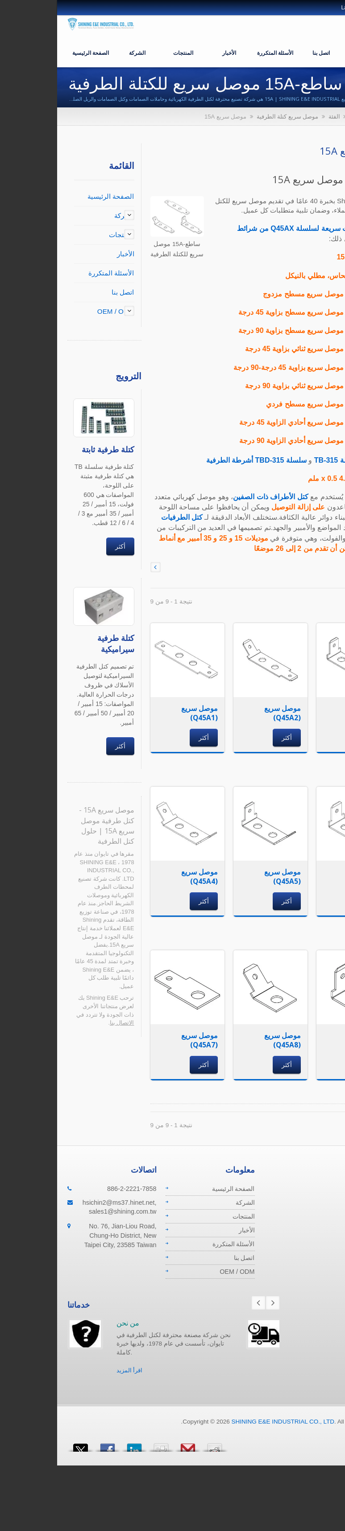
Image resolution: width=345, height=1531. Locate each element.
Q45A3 (302, 330)
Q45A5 (302, 367)
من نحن (71, 1323)
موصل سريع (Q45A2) (226, 712)
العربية (320, 7)
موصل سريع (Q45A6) (309, 876)
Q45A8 (302, 422)
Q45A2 (302, 312)
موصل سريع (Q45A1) (143, 712)
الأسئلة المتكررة (219, 52)
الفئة (278, 116)
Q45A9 (302, 440)
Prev (202, 1303)
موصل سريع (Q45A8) (226, 1040)
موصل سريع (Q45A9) (309, 1040)
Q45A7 (302, 404)
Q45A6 (302, 386)
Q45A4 (302, 349)
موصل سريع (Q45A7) (143, 1040)
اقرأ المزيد (73, 1370)
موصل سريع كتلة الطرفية (231, 116)
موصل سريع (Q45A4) (143, 876)
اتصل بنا (265, 52)
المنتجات (127, 52)
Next (216, 1303)
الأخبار (173, 52)
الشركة (81, 52)
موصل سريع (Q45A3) (309, 712)
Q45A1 (302, 294)
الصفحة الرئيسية (34, 52)
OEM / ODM (311, 52)
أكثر (64, 546)
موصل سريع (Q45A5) (226, 876)
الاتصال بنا (66, 1022)
